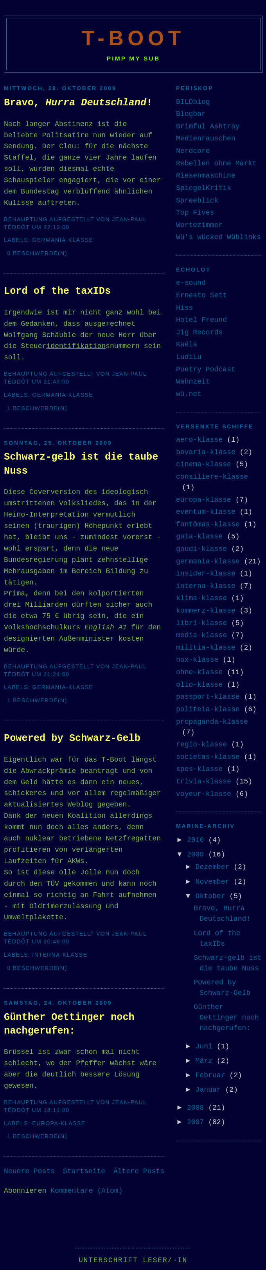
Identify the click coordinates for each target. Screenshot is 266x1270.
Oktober (213, 896)
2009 (197, 854)
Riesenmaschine (205, 175)
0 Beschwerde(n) (37, 253)
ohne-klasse (199, 672)
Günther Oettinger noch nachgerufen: (69, 1024)
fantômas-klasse (208, 524)
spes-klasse (199, 769)
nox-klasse (197, 660)
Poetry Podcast (205, 369)
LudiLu (188, 357)
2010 (197, 840)
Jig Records (199, 332)
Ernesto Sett (201, 295)
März (206, 1061)
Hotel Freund (201, 320)
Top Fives (195, 213)
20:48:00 (56, 941)
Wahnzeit (193, 381)
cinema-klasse (203, 464)
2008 (197, 1108)
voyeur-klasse (203, 794)
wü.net (188, 394)
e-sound (191, 283)
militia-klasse (205, 648)
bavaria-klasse (205, 452)
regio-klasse (201, 744)
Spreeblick (197, 200)
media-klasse (201, 635)
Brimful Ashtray (208, 126)
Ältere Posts (138, 1171)
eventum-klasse (205, 512)
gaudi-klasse (201, 549)
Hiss (184, 308)
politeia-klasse (208, 709)
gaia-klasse (199, 536)
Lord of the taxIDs (57, 291)
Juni (206, 1046)
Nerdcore (193, 151)
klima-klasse (201, 598)
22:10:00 (56, 227)
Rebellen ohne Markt (216, 163)
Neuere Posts (29, 1171)
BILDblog (193, 102)
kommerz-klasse (205, 611)
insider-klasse (205, 573)
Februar (213, 1075)
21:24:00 (56, 674)
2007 (197, 1122)
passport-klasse (208, 697)
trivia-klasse (203, 781)
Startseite (84, 1171)
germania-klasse (62, 240)
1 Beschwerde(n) (37, 408)
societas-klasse (208, 757)
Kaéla (186, 344)
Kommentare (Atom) (86, 1191)
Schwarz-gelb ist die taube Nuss (81, 463)
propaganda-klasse (212, 722)
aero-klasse (199, 440)
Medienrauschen (205, 138)
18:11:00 (56, 1110)
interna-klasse (59, 955)
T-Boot (133, 38)
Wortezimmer (199, 225)
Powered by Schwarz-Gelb (72, 738)
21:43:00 (56, 381)
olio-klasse (199, 685)
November (215, 882)
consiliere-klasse (212, 477)
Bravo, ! (78, 102)
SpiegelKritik (203, 188)
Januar (210, 1090)
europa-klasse (58, 1123)
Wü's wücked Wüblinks (218, 237)
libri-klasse (201, 623)
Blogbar (191, 114)
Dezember (215, 867)
